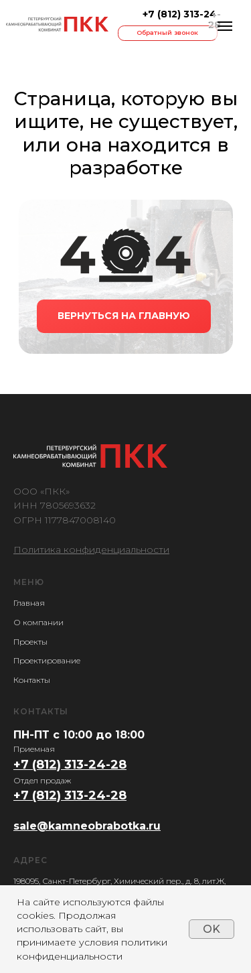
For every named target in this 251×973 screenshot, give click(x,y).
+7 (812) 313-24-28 (182, 19)
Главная (29, 603)
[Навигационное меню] (225, 26)
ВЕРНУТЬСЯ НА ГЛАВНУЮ (124, 316)
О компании (38, 622)
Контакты (31, 680)
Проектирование (46, 660)
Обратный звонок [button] (167, 32)
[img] (57, 24)
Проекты (30, 642)
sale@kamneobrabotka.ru (87, 826)
